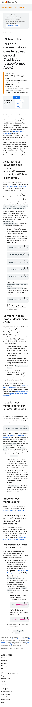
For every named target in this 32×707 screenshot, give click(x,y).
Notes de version (5, 699)
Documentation (7, 7)
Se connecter (26, 2)
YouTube (3, 684)
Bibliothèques (5, 666)
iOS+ (16, 98)
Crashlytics (21, 7)
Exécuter (8, 35)
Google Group (5, 697)
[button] (18, 307)
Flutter (18, 104)
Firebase (5, 33)
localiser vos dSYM (22, 392)
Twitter (3, 681)
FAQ (2, 702)
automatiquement (9, 510)
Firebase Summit (5, 678)
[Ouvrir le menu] (2, 2)
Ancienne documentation (8, 705)
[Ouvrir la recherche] (16, 2)
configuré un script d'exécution (16, 186)
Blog (2, 676)
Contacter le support (6, 691)
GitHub (3, 668)
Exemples (3, 663)
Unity (18, 107)
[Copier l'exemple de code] (27, 246)
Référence (4, 660)
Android (19, 101)
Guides (3, 657)
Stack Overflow (5, 694)
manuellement (21, 510)
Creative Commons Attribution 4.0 (21, 639)
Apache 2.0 (4, 642)
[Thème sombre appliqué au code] (24, 246)
